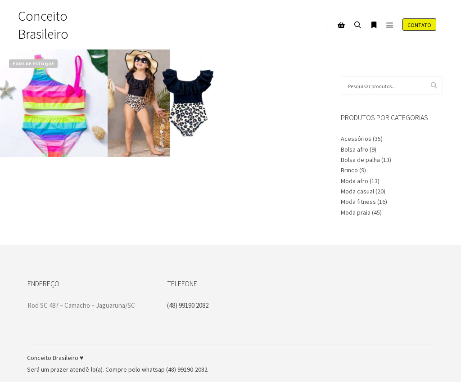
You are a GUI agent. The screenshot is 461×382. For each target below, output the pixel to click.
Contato (419, 25)
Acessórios (356, 139)
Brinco (349, 170)
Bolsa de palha (360, 160)
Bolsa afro (354, 149)
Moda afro (354, 181)
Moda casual (357, 191)
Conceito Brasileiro (43, 24)
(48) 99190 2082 (187, 305)
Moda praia (356, 212)
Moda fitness (358, 202)
